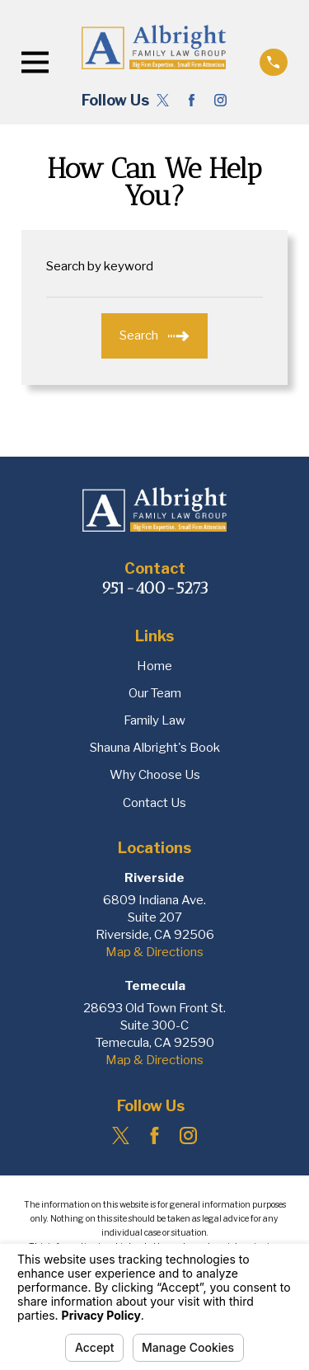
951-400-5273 (154, 588)
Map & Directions (154, 952)
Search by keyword (99, 266)
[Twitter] (163, 100)
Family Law (154, 720)
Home (154, 666)
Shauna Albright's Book (155, 747)
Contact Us (154, 802)
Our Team (155, 693)
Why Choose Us (155, 774)
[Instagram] (220, 100)
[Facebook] (191, 100)
